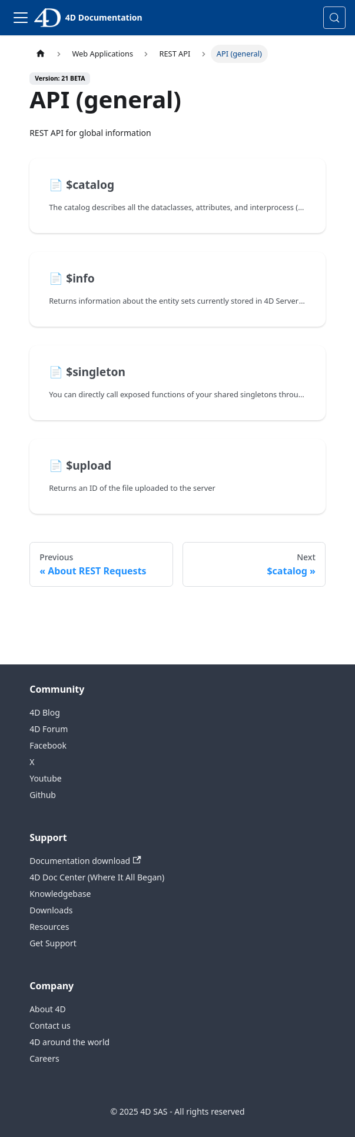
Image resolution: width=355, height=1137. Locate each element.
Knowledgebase (60, 893)
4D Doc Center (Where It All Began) (96, 877)
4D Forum (48, 728)
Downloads (50, 910)
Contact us (50, 1025)
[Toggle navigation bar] (20, 17)
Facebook (48, 745)
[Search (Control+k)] (334, 17)
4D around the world (69, 1042)
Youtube (45, 778)
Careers (44, 1058)
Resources (49, 926)
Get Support (53, 943)
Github (42, 794)
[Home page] (40, 54)
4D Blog (44, 712)
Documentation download (85, 860)
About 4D (47, 1009)
